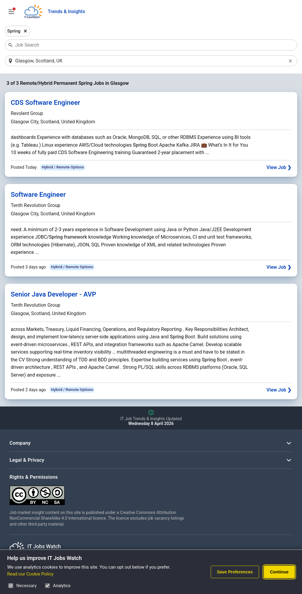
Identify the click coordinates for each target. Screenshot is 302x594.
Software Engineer (38, 194)
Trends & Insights (66, 11)
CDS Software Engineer (45, 102)
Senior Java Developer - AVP (53, 294)
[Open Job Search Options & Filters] (11, 11)
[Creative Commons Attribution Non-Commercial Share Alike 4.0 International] (99, 493)
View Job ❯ (278, 167)
